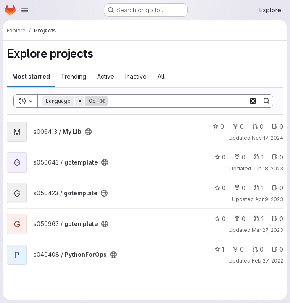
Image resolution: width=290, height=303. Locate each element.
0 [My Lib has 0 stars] (218, 126)
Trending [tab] (73, 76)
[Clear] (253, 101)
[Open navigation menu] (25, 10)
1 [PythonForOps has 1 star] (219, 249)
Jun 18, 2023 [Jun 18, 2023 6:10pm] (268, 168)
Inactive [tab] (136, 76)
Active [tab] (105, 76)
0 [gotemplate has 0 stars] (220, 157)
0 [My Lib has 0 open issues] (277, 126)
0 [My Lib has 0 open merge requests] (258, 126)
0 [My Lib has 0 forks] (238, 126)
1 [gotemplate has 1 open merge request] (259, 157)
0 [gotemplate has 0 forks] (239, 157)
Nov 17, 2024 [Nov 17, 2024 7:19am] (267, 138)
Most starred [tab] (31, 76)
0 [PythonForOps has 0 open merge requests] (258, 249)
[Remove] (103, 101)
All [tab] (161, 76)
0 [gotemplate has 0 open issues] (277, 157)
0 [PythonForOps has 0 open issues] (277, 249)
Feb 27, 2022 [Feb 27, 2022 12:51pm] (267, 261)
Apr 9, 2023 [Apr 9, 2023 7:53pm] (269, 199)
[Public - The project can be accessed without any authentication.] (88, 131)
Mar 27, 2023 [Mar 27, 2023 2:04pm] (267, 230)
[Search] (178, 101)
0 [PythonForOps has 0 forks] (238, 249)
